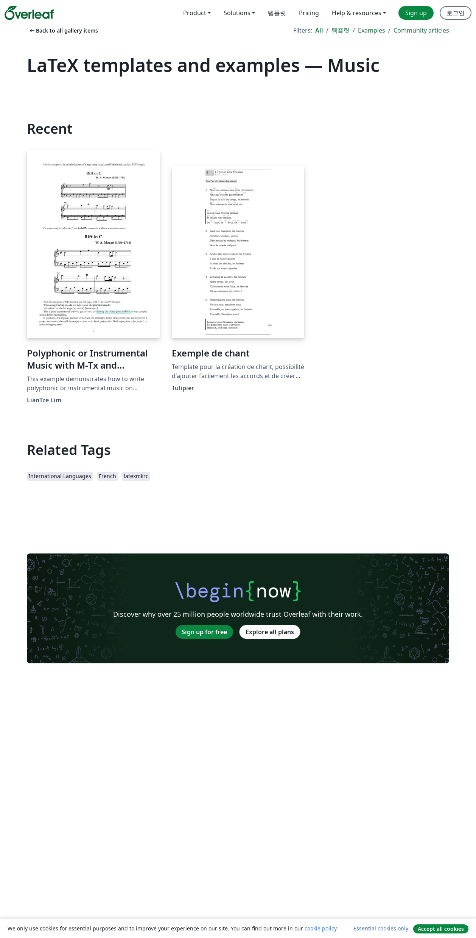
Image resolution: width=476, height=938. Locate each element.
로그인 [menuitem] (455, 13)
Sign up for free (204, 632)
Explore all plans (270, 632)
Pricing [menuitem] (309, 13)
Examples (371, 30)
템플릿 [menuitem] (277, 13)
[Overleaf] (29, 13)
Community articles (421, 30)
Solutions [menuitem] (237, 13)
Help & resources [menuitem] (356, 13)
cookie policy (320, 928)
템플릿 (340, 30)
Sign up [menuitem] (416, 13)
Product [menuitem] (194, 13)
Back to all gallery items (63, 30)
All (319, 30)
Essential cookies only (380, 928)
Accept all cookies (441, 928)
